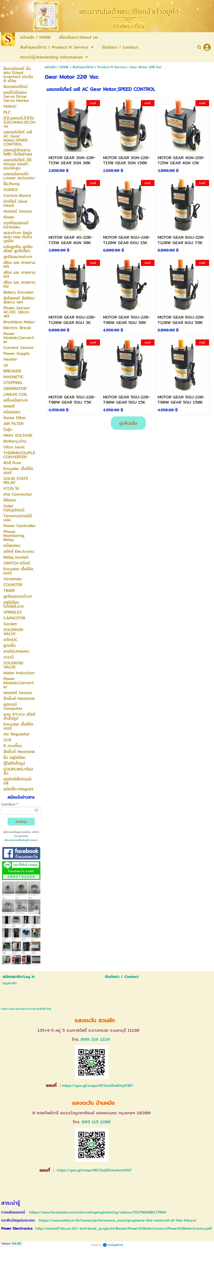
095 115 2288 (96, 1122)
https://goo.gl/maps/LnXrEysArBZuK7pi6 (26, 1009)
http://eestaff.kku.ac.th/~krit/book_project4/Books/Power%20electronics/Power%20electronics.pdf (123, 1228)
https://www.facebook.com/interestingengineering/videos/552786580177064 (97, 1212)
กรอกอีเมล (9, 804)
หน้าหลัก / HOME (57, 67)
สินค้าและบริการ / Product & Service (99, 67)
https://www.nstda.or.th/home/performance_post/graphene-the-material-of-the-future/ (118, 1220)
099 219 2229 (95, 1039)
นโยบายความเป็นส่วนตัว (17, 840)
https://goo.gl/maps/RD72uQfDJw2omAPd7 (93, 1170)
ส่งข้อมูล (21, 821)
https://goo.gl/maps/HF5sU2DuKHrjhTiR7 (97, 1085)
